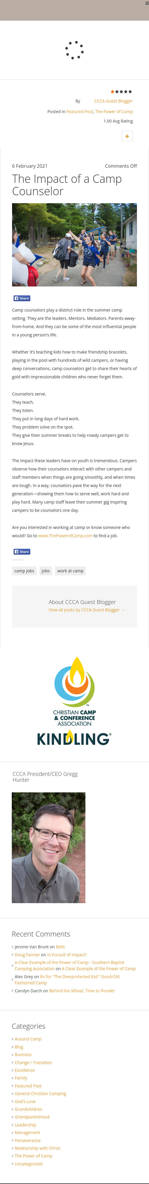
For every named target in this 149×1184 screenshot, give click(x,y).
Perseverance (28, 1140)
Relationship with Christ (37, 1148)
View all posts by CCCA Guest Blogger (87, 610)
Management (27, 1132)
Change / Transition (33, 1062)
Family (21, 1078)
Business (23, 1054)
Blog (19, 1047)
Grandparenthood (32, 1117)
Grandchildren (28, 1109)
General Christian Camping (40, 1093)
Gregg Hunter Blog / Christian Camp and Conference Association (4, 10)
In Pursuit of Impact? (67, 954)
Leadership (25, 1125)
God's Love (25, 1101)
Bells (60, 947)
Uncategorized (28, 1164)
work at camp (70, 571)
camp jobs (24, 571)
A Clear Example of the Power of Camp (99, 968)
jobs (46, 571)
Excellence (25, 1070)
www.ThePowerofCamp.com (65, 535)
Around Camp (28, 1039)
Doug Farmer (27, 954)
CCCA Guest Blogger (113, 101)
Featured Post (79, 111)
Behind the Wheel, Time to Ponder (82, 991)
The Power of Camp (114, 111)
